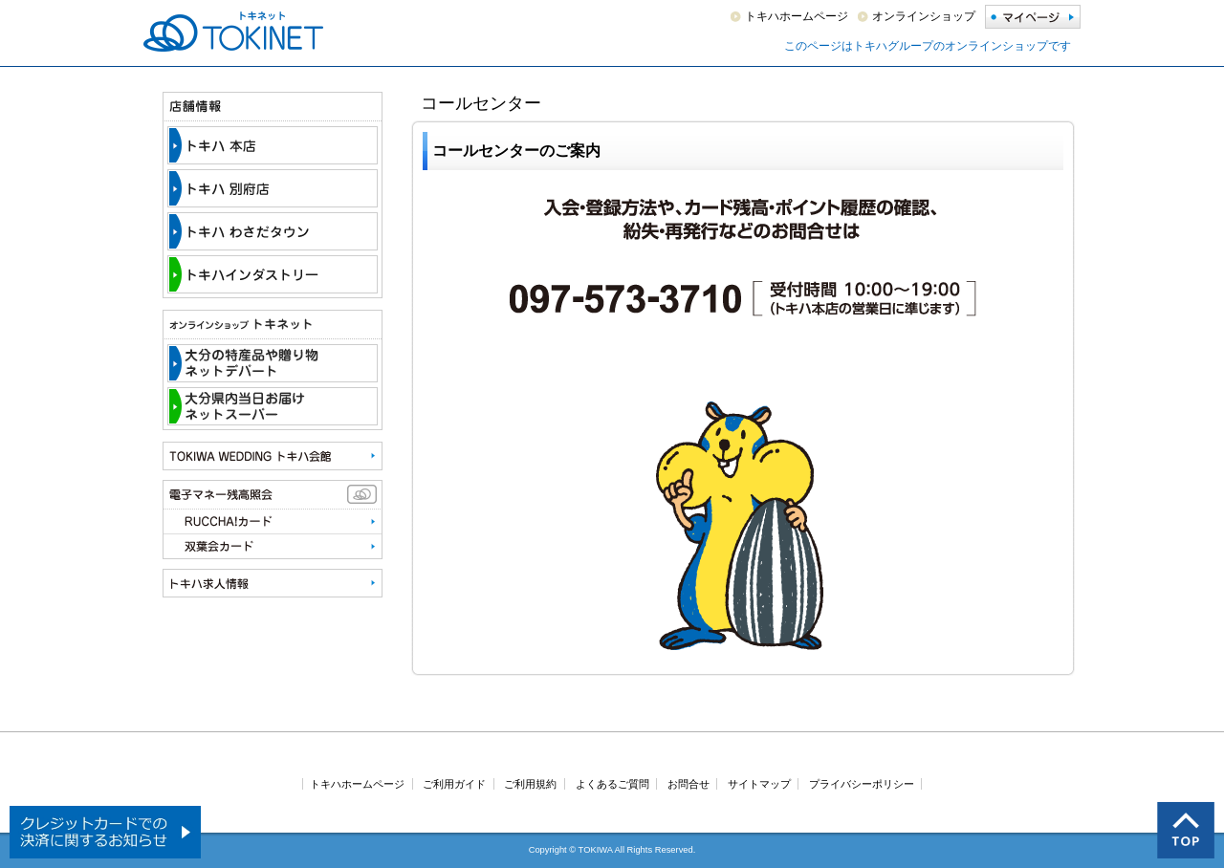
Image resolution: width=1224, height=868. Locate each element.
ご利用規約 (530, 784)
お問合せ (688, 784)
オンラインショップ (923, 16)
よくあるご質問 (612, 784)
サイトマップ (759, 784)
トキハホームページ (796, 16)
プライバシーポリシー (861, 784)
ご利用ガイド (454, 784)
